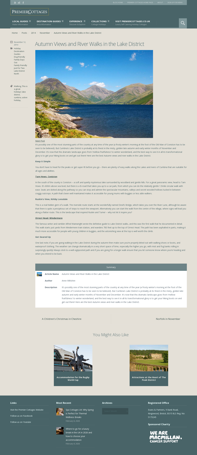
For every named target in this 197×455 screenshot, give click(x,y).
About (160, 2)
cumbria (17, 97)
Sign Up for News (174, 2)
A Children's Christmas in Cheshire (61, 319)
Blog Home (118, 2)
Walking (17, 86)
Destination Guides (50, 23)
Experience (77, 23)
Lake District (19, 71)
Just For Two (19, 68)
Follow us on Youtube (20, 422)
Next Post (40, 140)
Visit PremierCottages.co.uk (132, 23)
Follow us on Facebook (21, 415)
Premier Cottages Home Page (140, 2)
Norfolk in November (168, 319)
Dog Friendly (19, 56)
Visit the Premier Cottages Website (26, 409)
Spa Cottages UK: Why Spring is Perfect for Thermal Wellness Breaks (80, 413)
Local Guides (21, 23)
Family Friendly (20, 65)
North (16, 73)
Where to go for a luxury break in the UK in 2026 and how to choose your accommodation (79, 434)
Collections (100, 23)
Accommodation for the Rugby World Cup (73, 378)
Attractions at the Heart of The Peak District (149, 378)
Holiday (17, 48)
